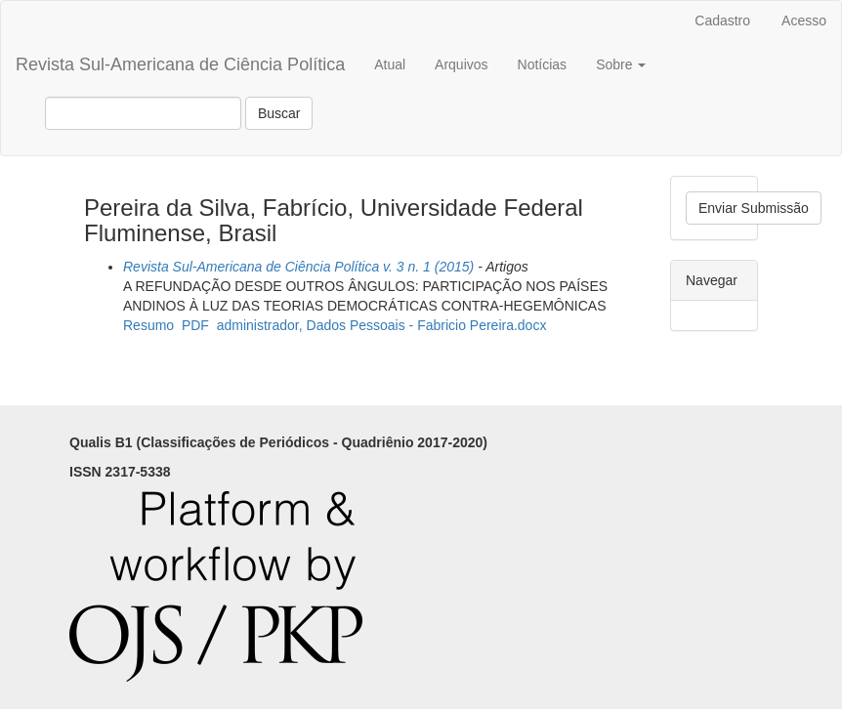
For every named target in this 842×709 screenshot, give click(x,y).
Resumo (148, 325)
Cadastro (722, 20)
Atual (389, 64)
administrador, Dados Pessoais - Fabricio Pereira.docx (382, 325)
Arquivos (461, 64)
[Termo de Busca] (143, 113)
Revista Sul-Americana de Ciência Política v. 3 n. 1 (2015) (298, 266)
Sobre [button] (621, 64)
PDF (195, 325)
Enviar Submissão (753, 208)
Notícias (543, 64)
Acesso (803, 20)
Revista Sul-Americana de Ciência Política (180, 64)
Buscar (279, 113)
